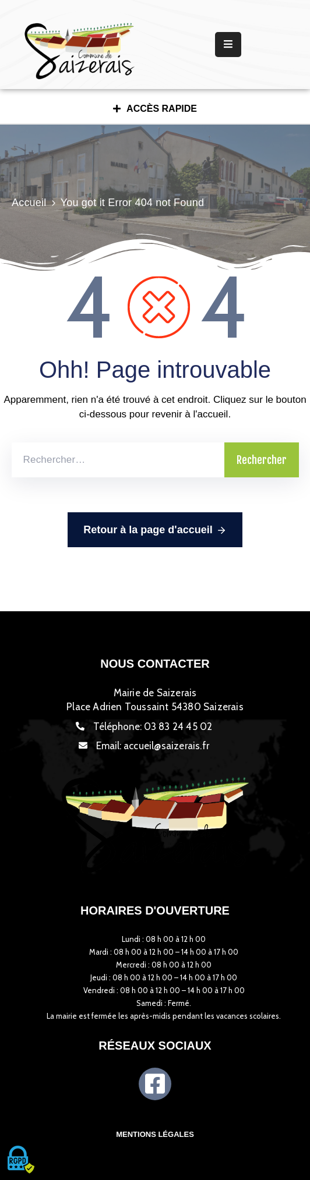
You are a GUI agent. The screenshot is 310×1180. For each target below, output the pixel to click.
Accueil (29, 202)
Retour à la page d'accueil (154, 530)
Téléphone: (153, 726)
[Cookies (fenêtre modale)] (20, 1160)
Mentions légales (155, 1134)
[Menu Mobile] (228, 44)
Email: (152, 746)
